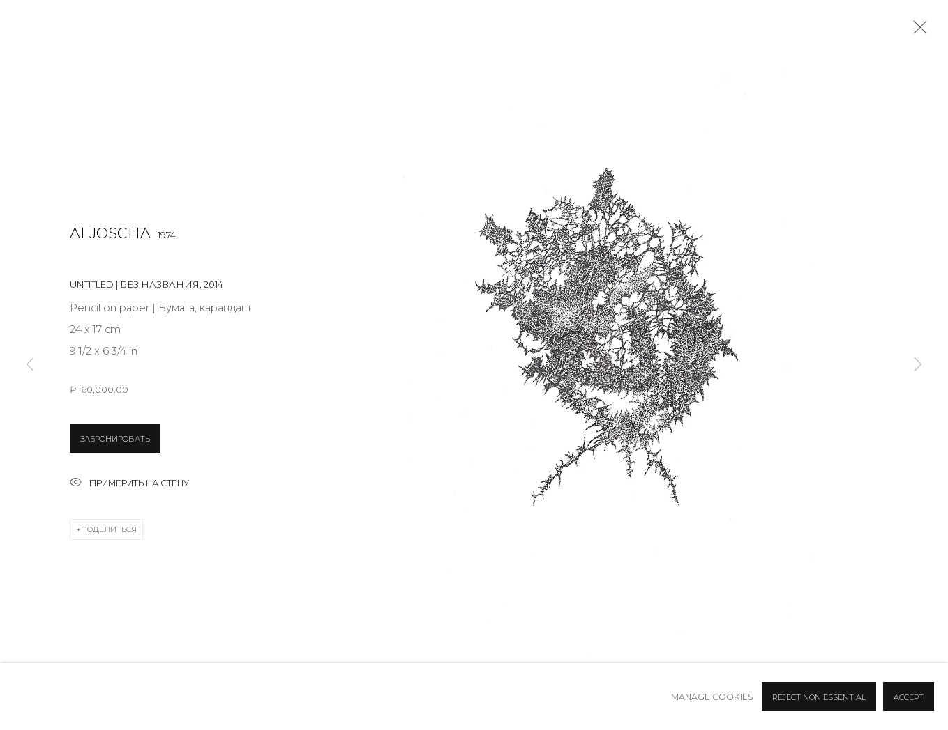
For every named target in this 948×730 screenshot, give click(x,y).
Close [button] (916, 31)
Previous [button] (30, 365)
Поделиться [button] (109, 529)
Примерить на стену (129, 484)
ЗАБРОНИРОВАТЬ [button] (115, 439)
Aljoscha (110, 233)
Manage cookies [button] (712, 697)
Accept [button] (909, 697)
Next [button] (918, 365)
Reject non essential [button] (819, 697)
